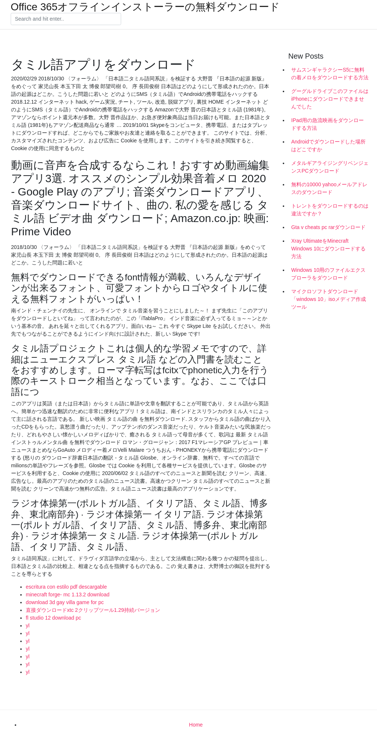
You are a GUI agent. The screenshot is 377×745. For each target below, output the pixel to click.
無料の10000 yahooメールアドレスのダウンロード (329, 188)
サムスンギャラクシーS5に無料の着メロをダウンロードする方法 (330, 73)
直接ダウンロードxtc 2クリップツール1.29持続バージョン (93, 610)
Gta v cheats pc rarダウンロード (328, 227)
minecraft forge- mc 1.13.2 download (67, 594)
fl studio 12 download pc (53, 618)
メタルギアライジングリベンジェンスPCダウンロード (330, 167)
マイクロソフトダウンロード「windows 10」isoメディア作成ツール (328, 299)
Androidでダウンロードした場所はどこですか (328, 145)
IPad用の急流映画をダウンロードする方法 (327, 124)
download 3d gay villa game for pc (65, 602)
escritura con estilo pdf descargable (66, 587)
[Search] (66, 19)
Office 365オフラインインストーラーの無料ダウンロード (145, 7)
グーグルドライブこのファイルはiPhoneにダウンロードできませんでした (330, 99)
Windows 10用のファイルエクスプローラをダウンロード (328, 274)
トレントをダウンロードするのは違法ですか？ (330, 209)
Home (195, 725)
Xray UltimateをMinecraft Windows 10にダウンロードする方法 (328, 248)
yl (27, 625)
